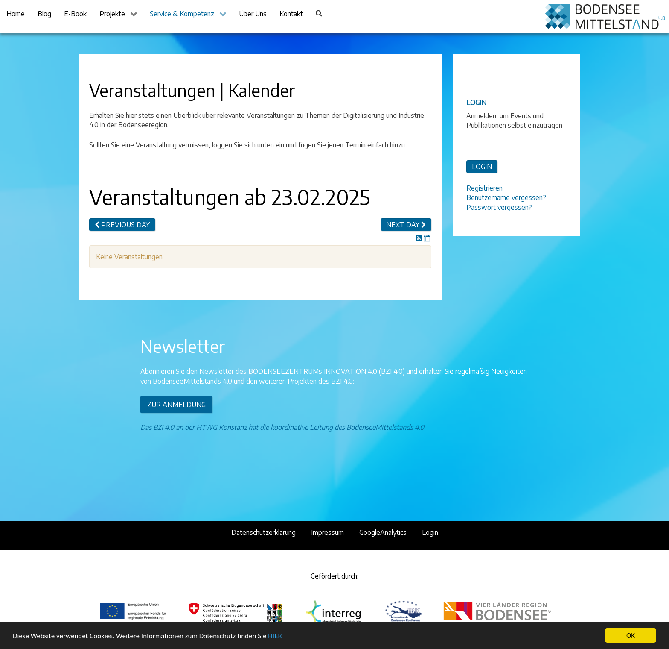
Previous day (122, 224)
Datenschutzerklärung (263, 532)
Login (430, 532)
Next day (406, 224)
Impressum (327, 532)
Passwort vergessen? (499, 207)
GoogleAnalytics (383, 532)
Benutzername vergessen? (506, 197)
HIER (275, 636)
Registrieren (484, 188)
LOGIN (482, 166)
